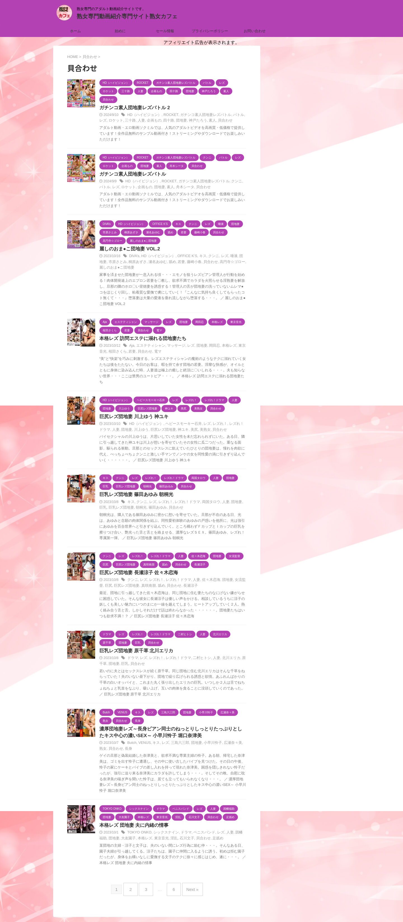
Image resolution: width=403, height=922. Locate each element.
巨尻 (102, 588)
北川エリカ (224, 660)
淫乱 (160, 842)
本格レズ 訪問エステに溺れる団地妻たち (140, 339)
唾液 (227, 257)
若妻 (167, 263)
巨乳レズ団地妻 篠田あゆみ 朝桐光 (134, 496)
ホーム (75, 31)
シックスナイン (163, 836)
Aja (131, 347)
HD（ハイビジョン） (143, 115)
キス (198, 257)
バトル (230, 115)
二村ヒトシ (196, 660)
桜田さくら (107, 353)
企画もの (142, 121)
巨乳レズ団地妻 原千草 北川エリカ (134, 653)
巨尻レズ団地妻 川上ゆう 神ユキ (132, 418)
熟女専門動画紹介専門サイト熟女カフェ (127, 16)
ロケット (106, 121)
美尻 (181, 431)
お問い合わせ (255, 31)
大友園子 (118, 842)
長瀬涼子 (179, 588)
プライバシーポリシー (210, 31)
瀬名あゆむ (145, 263)
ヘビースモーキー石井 (179, 425)
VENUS (143, 746)
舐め (158, 263)
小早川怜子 (207, 746)
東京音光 (237, 347)
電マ (145, 353)
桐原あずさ (126, 263)
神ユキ (171, 431)
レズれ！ (213, 425)
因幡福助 (235, 836)
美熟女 (191, 431)
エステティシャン (149, 347)
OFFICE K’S (183, 257)
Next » (188, 890)
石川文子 (172, 842)
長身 (118, 752)
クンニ (228, 182)
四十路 (156, 121)
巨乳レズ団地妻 (111, 509)
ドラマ (132, 660)
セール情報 (165, 31)
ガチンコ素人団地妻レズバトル (199, 115)
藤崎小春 (179, 263)
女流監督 (234, 582)
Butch (131, 746)
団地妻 (167, 121)
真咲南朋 (140, 588)
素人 (196, 121)
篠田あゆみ (145, 509)
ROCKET (168, 115)
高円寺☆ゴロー (215, 263)
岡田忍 (209, 347)
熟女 (239, 746)
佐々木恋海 (205, 582)
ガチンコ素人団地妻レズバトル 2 (132, 108)
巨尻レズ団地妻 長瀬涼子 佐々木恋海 (136, 574)
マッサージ (173, 347)
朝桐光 (130, 509)
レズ (240, 115)
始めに (120, 31)
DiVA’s (134, 257)
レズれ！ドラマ (183, 504)
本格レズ (222, 347)
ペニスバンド (199, 836)
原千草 (239, 660)
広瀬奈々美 (225, 746)
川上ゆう (132, 431)
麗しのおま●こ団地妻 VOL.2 (127, 249)
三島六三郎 (176, 746)
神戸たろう (182, 121)
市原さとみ (107, 263)
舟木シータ (172, 188)
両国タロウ (205, 504)
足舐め (201, 842)
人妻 (129, 121)
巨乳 (239, 504)
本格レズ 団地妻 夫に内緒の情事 (132, 828)
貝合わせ (208, 121)
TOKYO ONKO (138, 836)
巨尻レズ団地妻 (152, 431)
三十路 (120, 121)
